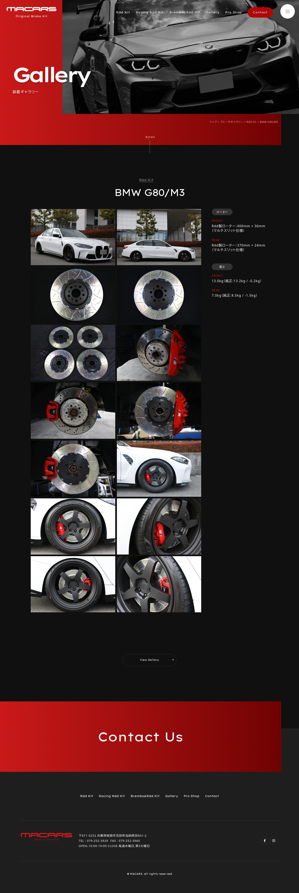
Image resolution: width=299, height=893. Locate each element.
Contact (260, 12)
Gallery (212, 12)
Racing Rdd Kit (150, 12)
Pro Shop (233, 12)
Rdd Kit (123, 12)
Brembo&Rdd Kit (184, 12)
